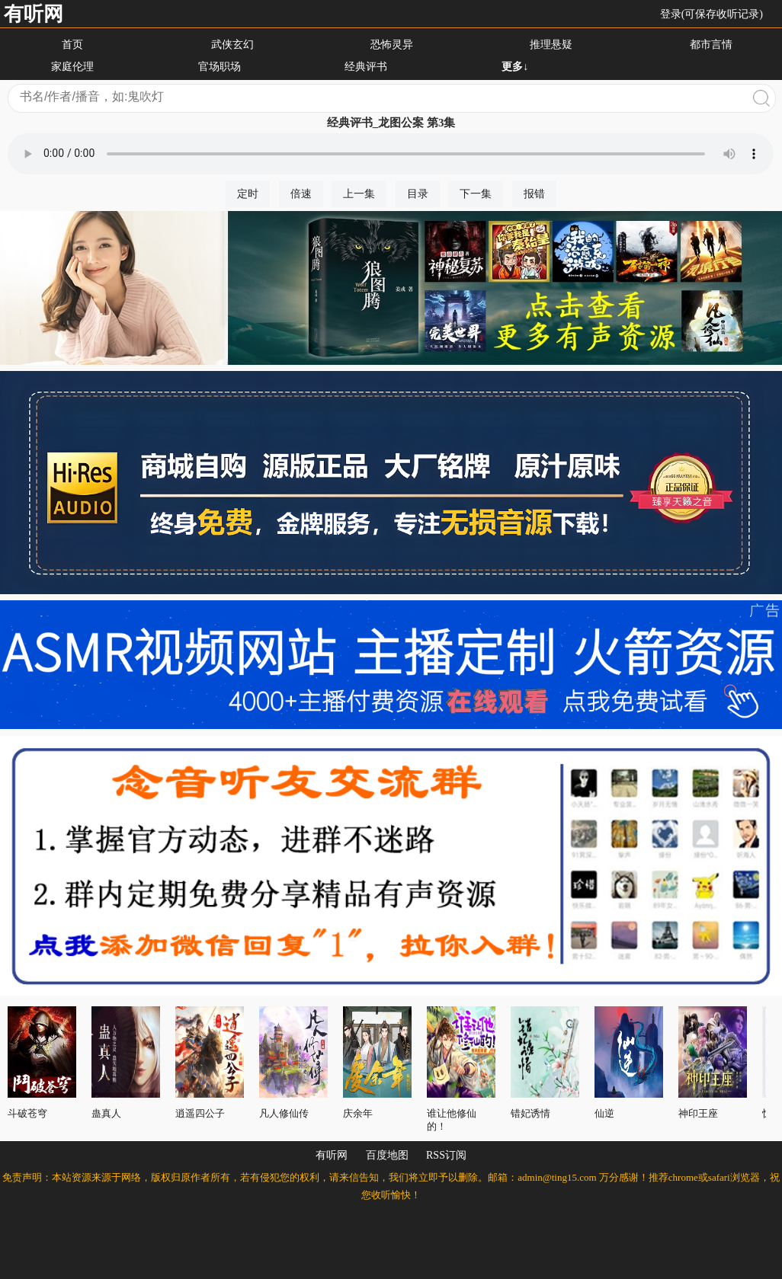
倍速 (301, 194)
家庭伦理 (72, 66)
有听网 (33, 14)
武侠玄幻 (232, 44)
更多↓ (515, 66)
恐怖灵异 (391, 44)
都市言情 (711, 44)
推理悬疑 (551, 44)
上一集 (359, 194)
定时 (247, 194)
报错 (534, 194)
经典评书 (366, 66)
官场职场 (219, 66)
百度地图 (387, 1155)
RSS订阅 (446, 1155)
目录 (417, 194)
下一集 (476, 194)
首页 (72, 44)
